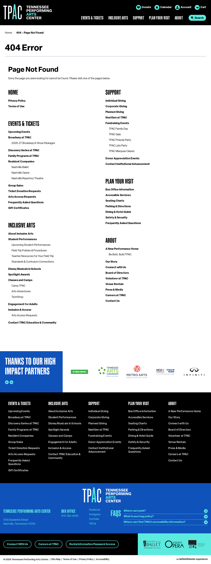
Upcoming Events (19, 132)
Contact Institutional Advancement (128, 164)
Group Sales (15, 185)
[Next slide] (11, 382)
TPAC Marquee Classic (122, 151)
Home (8, 33)
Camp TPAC (18, 286)
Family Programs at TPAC (23, 156)
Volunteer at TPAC (117, 278)
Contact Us (113, 301)
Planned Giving (115, 112)
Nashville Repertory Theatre (27, 178)
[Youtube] (94, 519)
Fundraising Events (117, 123)
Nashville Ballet (20, 167)
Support (138, 17)
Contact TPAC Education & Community (32, 323)
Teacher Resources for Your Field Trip (33, 256)
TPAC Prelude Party (120, 140)
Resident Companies (21, 161)
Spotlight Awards (19, 274)
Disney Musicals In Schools (24, 269)
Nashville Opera (20, 173)
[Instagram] (95, 514)
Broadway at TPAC (19, 137)
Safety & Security (116, 217)
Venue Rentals (114, 284)
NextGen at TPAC (116, 117)
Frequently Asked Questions (26, 202)
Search (199, 18)
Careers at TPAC (116, 295)
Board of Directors (117, 273)
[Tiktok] (92, 523)
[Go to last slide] (7, 382)
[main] (105, 188)
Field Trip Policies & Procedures (29, 250)
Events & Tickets (92, 17)
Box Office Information (120, 189)
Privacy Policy (17, 101)
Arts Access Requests (22, 197)
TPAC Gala (115, 134)
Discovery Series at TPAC (23, 150)
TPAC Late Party (118, 145)
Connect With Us (17, 544)
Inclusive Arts (118, 17)
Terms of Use (16, 106)
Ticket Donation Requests (24, 191)
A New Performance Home (122, 249)
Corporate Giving (116, 106)
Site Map (55, 559)
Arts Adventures (21, 291)
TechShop (17, 297)
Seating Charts (115, 201)
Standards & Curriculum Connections (33, 262)
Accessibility (102, 559)
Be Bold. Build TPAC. (120, 254)
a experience (192, 559)
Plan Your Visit (159, 17)
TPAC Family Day (118, 129)
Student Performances (22, 239)
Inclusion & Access (19, 310)
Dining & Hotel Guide (118, 212)
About (179, 17)
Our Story (111, 262)
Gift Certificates (18, 208)
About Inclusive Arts (20, 234)
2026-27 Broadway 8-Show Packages (33, 143)
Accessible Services (118, 195)
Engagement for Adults (22, 304)
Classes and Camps (20, 280)
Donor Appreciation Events (122, 158)
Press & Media (114, 290)
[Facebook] (94, 509)
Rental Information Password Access (92, 544)
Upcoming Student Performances (31, 245)
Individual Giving (116, 101)
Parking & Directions (118, 206)
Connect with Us (116, 267)
